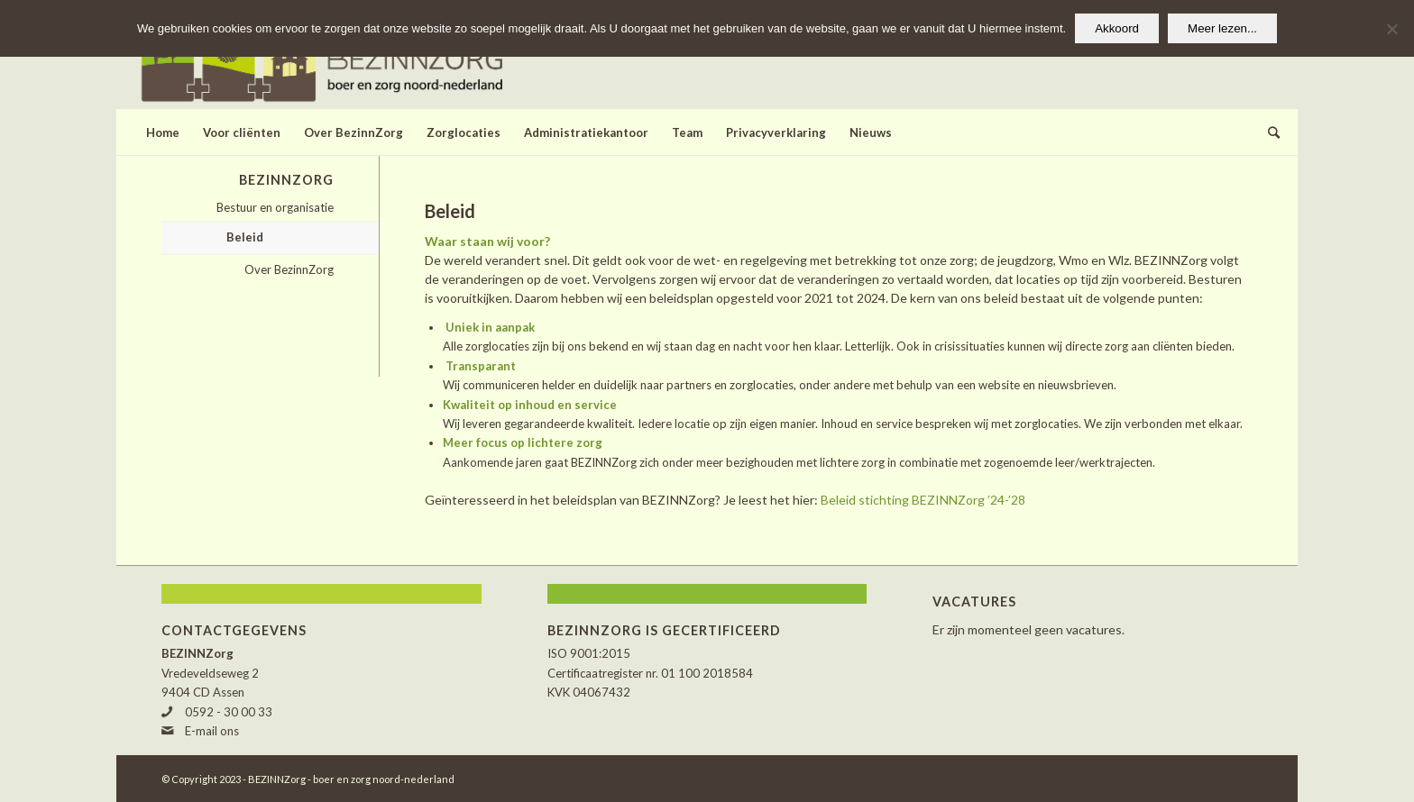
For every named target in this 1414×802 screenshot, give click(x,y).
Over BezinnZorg (289, 269)
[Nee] (1391, 29)
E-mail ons (212, 731)
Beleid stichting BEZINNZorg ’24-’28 (923, 499)
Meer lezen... (1222, 28)
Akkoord (1117, 28)
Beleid (244, 237)
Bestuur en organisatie (275, 207)
